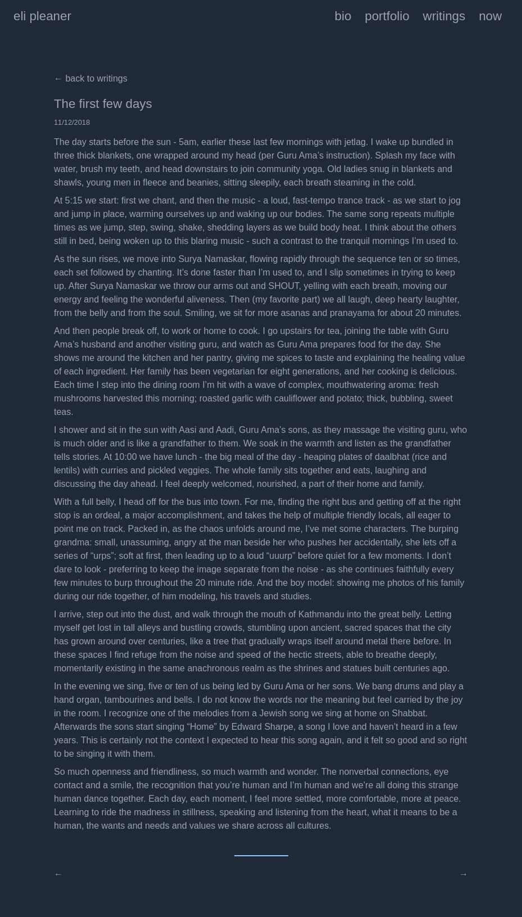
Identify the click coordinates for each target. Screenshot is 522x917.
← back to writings (91, 78)
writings (444, 16)
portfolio (387, 16)
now (490, 16)
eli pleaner (42, 16)
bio (343, 16)
